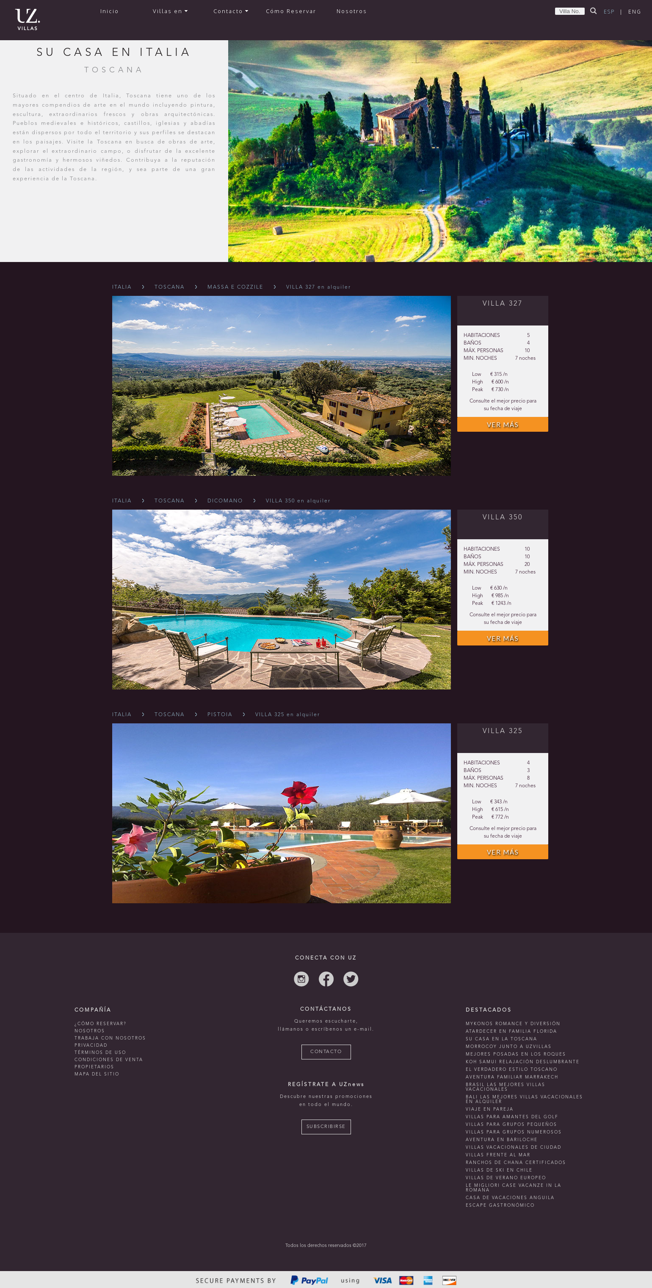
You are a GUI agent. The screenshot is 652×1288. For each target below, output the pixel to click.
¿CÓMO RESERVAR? (101, 1024)
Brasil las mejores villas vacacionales (505, 1087)
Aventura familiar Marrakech (512, 1077)
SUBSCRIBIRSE (326, 1127)
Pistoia (219, 714)
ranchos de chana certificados (516, 1163)
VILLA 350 (503, 517)
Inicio (109, 11)
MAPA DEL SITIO (97, 1074)
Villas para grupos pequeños (511, 1125)
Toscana (170, 287)
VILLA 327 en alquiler (318, 287)
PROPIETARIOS (94, 1067)
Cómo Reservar (291, 11)
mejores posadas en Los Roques (516, 1054)
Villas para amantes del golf (512, 1117)
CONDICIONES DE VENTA (109, 1060)
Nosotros (352, 11)
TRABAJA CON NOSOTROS (110, 1038)
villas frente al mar (498, 1155)
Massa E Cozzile (235, 287)
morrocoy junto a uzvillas (509, 1047)
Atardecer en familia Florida (511, 1031)
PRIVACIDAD (91, 1045)
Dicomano (225, 501)
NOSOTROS (90, 1031)
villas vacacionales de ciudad (513, 1147)
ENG (634, 11)
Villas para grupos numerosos (514, 1132)
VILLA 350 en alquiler (298, 501)
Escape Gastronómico (500, 1205)
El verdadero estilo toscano (512, 1069)
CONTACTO (326, 1052)
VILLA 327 (503, 304)
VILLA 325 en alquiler (287, 714)
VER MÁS (503, 424)
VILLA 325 (503, 731)
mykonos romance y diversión (513, 1024)
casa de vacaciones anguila (510, 1198)
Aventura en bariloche (502, 1140)
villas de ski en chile (499, 1170)
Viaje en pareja (490, 1109)
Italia (122, 287)
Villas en (170, 11)
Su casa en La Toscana (501, 1039)
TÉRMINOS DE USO (100, 1053)
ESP (609, 11)
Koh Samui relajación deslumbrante (523, 1062)
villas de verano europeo (506, 1178)
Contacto (230, 11)
